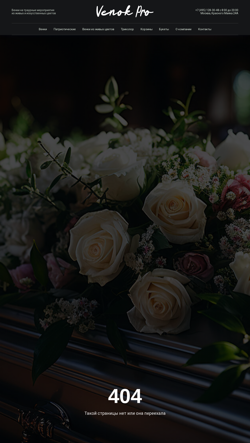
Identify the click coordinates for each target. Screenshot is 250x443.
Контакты (204, 29)
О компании (183, 29)
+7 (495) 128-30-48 (207, 10)
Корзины (146, 29)
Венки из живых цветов (98, 29)
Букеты (164, 29)
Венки (43, 29)
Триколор (127, 29)
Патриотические (65, 29)
